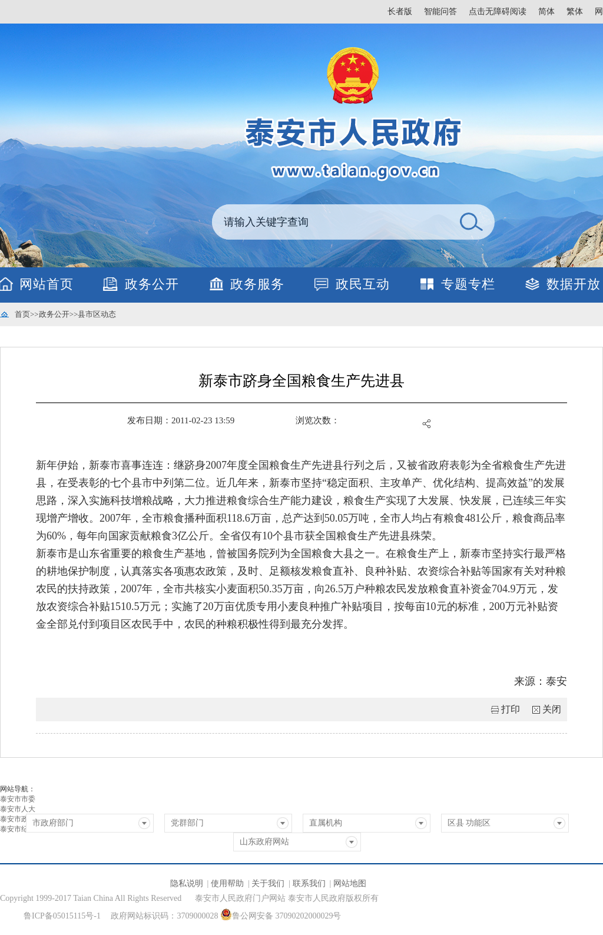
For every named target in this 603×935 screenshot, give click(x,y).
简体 (546, 11)
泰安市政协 (17, 819)
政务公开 (152, 284)
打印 (510, 709)
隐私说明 (186, 883)
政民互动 (363, 284)
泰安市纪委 (17, 829)
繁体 (574, 11)
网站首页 (46, 284)
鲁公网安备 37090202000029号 (281, 914)
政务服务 (257, 284)
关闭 (551, 709)
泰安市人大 (17, 809)
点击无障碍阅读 (497, 11)
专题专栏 (468, 284)
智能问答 (440, 11)
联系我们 (309, 883)
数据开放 (573, 284)
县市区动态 (97, 314)
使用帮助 (227, 883)
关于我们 (267, 883)
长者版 (399, 11)
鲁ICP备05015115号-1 (62, 915)
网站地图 (349, 883)
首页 (22, 314)
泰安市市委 (17, 799)
